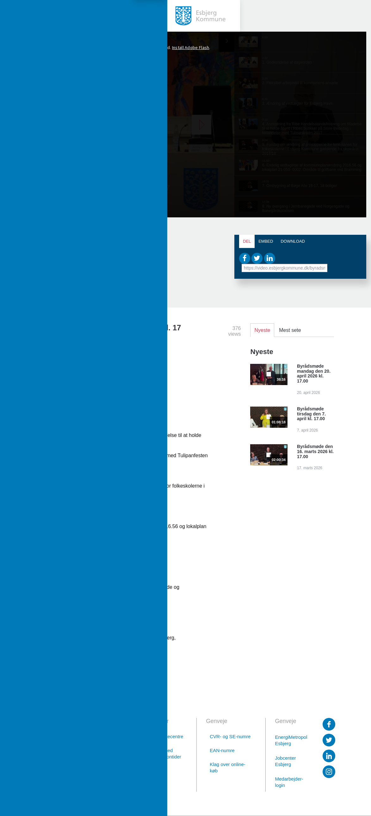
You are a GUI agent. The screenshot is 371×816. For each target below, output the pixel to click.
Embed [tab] (265, 241)
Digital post (94, 783)
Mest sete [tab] (290, 330)
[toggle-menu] (16, 16)
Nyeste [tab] (262, 330)
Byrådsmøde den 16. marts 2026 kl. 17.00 (315, 451)
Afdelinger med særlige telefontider (161, 753)
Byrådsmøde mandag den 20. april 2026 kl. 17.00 (314, 373)
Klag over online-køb (227, 767)
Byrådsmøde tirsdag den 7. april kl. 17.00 (311, 413)
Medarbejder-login (289, 782)
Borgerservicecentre (161, 736)
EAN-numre (222, 750)
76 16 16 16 (93, 767)
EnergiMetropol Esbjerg (290, 740)
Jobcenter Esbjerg (285, 761)
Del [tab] (247, 241)
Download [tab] (293, 241)
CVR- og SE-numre (230, 736)
